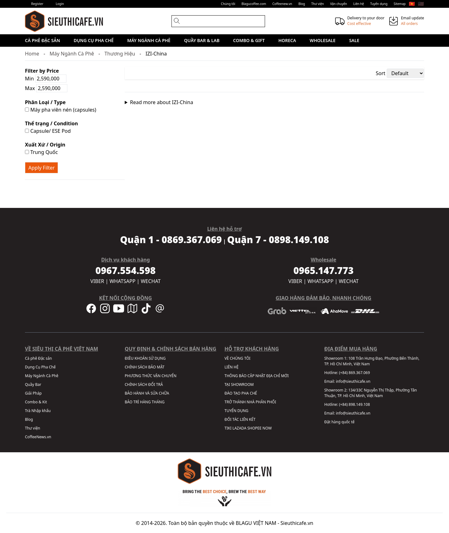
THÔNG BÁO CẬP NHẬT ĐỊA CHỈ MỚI (256, 375)
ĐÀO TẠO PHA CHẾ (240, 393)
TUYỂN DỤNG (236, 410)
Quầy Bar (33, 384)
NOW (267, 428)
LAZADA (239, 428)
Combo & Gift (249, 40)
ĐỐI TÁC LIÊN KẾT (239, 419)
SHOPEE (254, 428)
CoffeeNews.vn (38, 436)
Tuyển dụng (378, 4)
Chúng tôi (228, 4)
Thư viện (317, 4)
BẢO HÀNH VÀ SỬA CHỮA (147, 393)
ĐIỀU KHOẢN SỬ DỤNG (145, 358)
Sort (380, 73)
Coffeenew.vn (282, 4)
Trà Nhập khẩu (38, 410)
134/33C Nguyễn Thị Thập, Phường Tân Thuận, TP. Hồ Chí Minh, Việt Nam (370, 392)
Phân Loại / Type (45, 102)
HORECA (287, 40)
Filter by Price (42, 70)
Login (60, 4)
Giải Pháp (33, 393)
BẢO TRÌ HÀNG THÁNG (145, 402)
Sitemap (400, 4)
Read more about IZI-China (161, 102)
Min (45, 78)
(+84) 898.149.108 (354, 404)
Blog (301, 4)
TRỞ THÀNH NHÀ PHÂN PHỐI (250, 402)
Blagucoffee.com (253, 4)
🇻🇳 (412, 3)
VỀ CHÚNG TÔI (237, 358)
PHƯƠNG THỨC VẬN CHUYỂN (150, 375)
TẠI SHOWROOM (239, 384)
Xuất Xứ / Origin (45, 144)
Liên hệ (358, 4)
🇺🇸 (421, 3)
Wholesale (323, 40)
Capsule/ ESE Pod (48, 130)
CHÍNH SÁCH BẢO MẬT (144, 367)
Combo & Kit (36, 402)
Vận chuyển (338, 4)
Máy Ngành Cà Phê (149, 40)
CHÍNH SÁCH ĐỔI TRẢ (144, 384)
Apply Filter (41, 167)
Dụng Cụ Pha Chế (93, 40)
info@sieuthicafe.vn (353, 381)
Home (32, 53)
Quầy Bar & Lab (202, 40)
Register (37, 4)
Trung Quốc (41, 152)
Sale (354, 40)
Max (46, 88)
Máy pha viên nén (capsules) (60, 109)
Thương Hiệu (119, 53)
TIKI (227, 428)
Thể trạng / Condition (51, 123)
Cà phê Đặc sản (42, 40)
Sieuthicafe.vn (297, 523)
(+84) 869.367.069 (354, 372)
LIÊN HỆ (231, 367)
